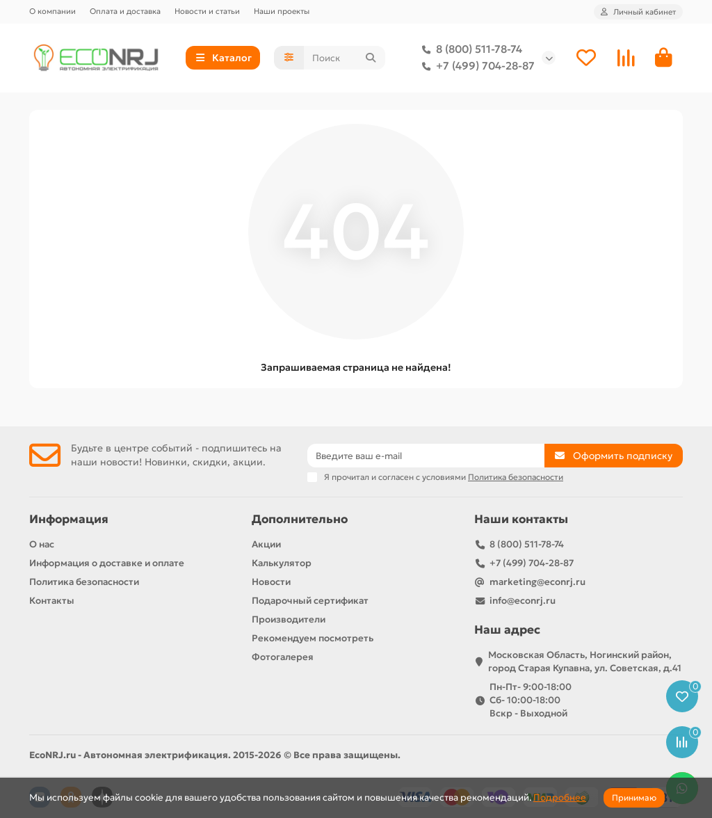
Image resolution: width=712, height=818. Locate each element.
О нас (41, 544)
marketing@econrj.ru (537, 582)
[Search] (344, 58)
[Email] (425, 455)
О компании (52, 11)
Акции (266, 544)
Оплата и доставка (125, 11)
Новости (271, 582)
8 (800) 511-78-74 (469, 49)
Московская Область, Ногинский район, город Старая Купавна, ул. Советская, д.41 (584, 661)
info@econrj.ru (523, 601)
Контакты (51, 601)
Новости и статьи (207, 11)
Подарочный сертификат (310, 601)
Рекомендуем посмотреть (312, 638)
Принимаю (634, 797)
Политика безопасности (84, 582)
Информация (68, 519)
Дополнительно (300, 519)
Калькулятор (282, 563)
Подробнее (559, 797)
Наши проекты (281, 11)
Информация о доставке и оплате (106, 563)
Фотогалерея (283, 657)
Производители (288, 619)
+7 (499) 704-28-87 (475, 66)
